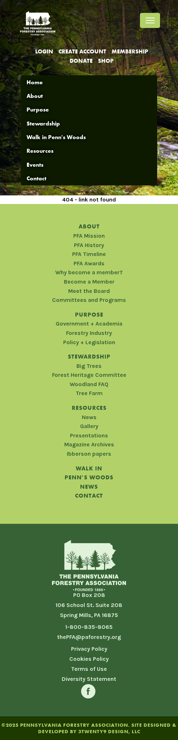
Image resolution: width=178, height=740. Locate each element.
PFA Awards (89, 263)
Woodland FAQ (89, 384)
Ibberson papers (89, 453)
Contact (36, 178)
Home (35, 82)
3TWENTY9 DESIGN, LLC (109, 731)
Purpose (38, 109)
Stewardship (43, 123)
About (35, 96)
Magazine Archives (89, 444)
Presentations (89, 435)
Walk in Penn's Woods (56, 137)
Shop (106, 61)
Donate (81, 61)
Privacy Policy (89, 648)
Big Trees (89, 365)
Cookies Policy (89, 658)
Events (35, 165)
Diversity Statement (89, 678)
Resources (40, 151)
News (89, 417)
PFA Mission (89, 235)
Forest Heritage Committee (89, 374)
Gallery (89, 426)
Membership (130, 51)
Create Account (82, 51)
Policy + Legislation (89, 342)
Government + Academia (89, 323)
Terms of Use (89, 668)
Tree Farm (89, 393)
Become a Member (89, 281)
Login (44, 51)
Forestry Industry (89, 332)
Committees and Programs (89, 300)
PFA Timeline (89, 254)
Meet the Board (89, 291)
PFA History (89, 245)
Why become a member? (89, 272)
